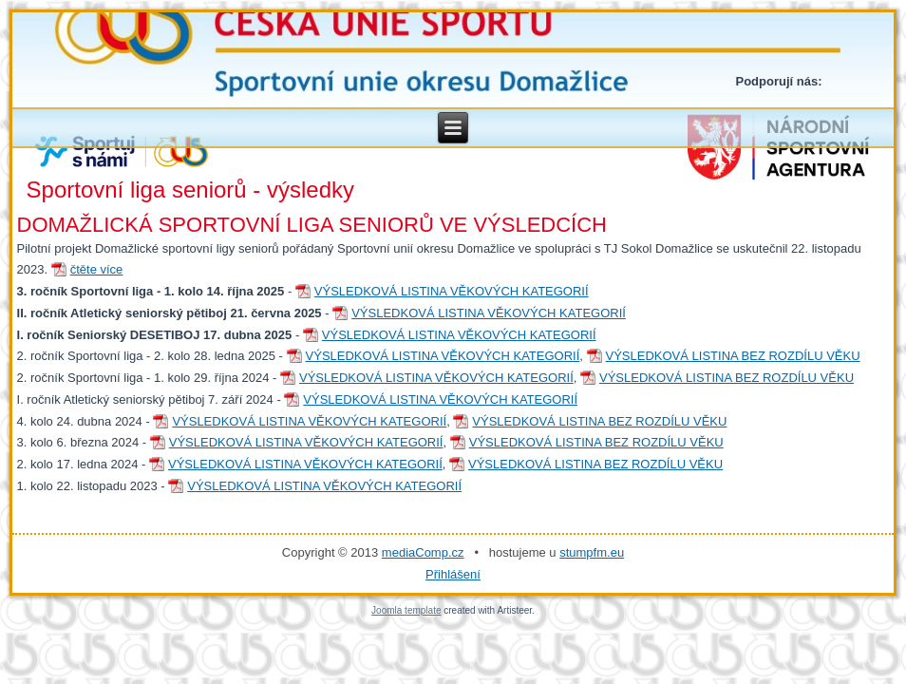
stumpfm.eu (591, 552)
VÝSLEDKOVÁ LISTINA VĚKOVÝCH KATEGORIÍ (451, 291)
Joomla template (406, 610)
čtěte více (96, 269)
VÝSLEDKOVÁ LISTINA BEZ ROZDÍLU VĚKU (733, 356)
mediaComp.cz (423, 552)
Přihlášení (453, 574)
